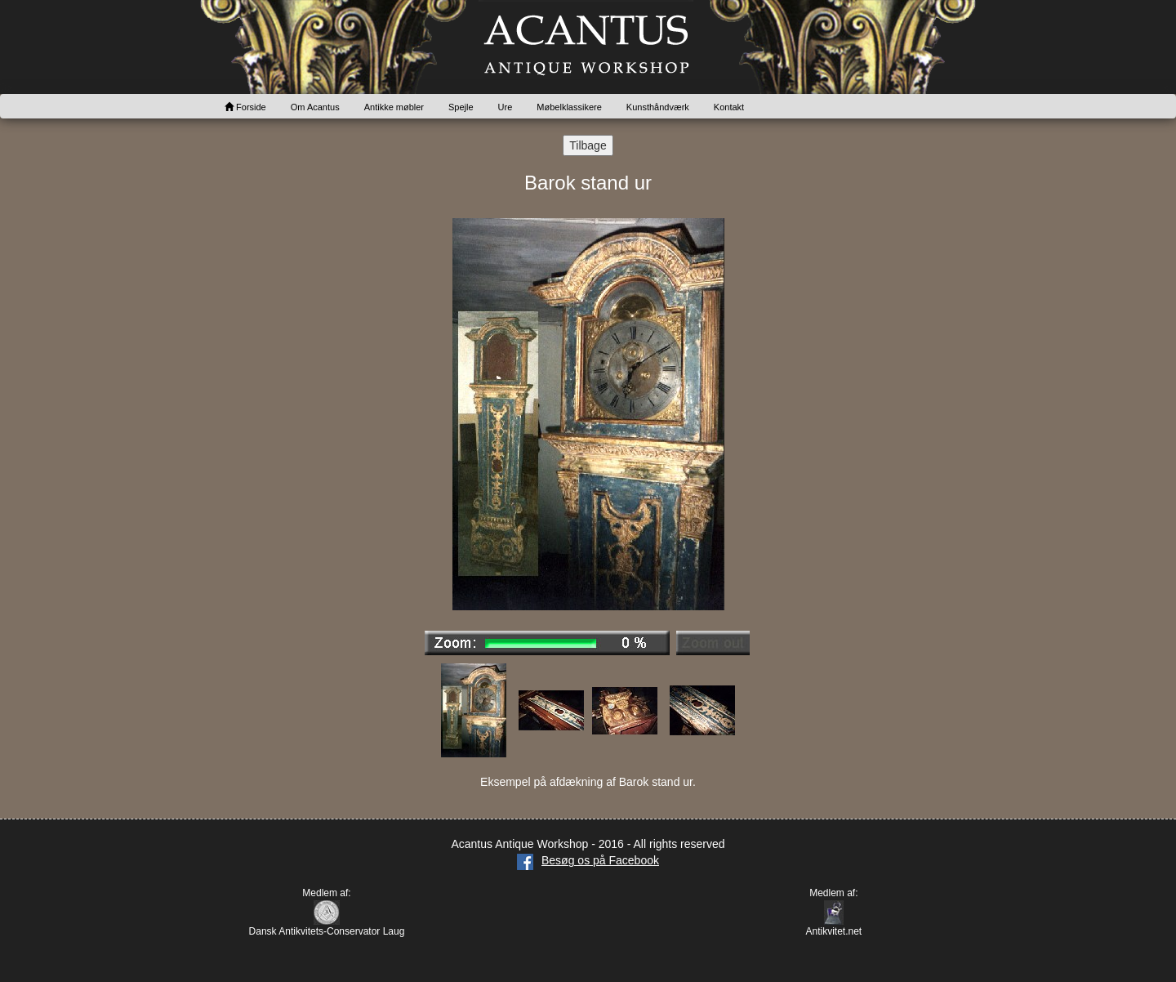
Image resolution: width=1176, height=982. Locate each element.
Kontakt (729, 107)
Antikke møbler (394, 107)
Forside (245, 107)
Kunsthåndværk (657, 107)
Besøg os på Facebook (588, 860)
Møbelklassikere (569, 107)
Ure (505, 107)
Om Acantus (315, 107)
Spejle (461, 107)
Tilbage (587, 145)
